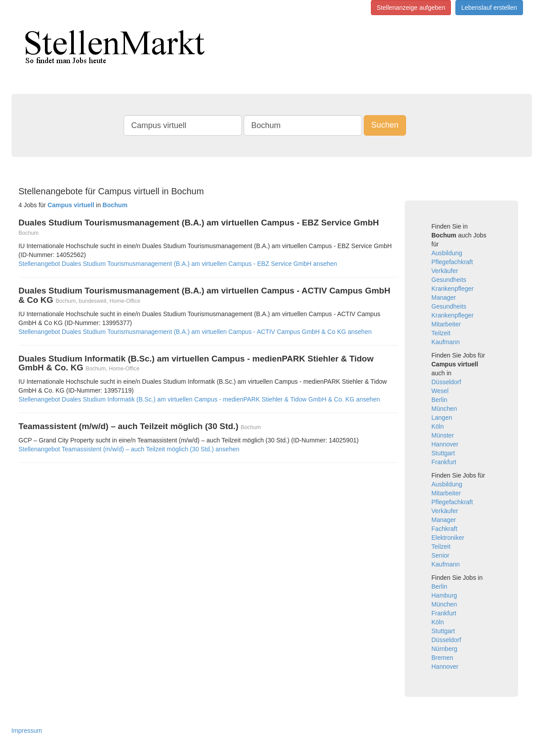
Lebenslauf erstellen (489, 7)
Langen (441, 417)
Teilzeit (440, 333)
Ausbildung (446, 253)
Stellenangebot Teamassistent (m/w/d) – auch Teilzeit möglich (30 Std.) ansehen (129, 449)
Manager (443, 297)
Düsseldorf (446, 382)
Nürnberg (444, 648)
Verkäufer (444, 270)
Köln (437, 426)
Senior (440, 555)
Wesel (440, 390)
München (444, 408)
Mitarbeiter (446, 324)
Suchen (384, 124)
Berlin (439, 399)
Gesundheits (449, 279)
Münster (442, 435)
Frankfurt (443, 462)
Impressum (27, 730)
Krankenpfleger (452, 288)
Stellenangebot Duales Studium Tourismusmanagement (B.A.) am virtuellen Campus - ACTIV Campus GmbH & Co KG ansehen (195, 331)
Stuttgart (443, 453)
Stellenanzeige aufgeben (411, 7)
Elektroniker (447, 537)
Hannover (445, 444)
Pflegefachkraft (452, 261)
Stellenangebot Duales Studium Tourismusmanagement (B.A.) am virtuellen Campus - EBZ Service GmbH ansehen (178, 263)
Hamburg (444, 595)
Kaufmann (445, 341)
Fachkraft (444, 528)
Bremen (442, 657)
